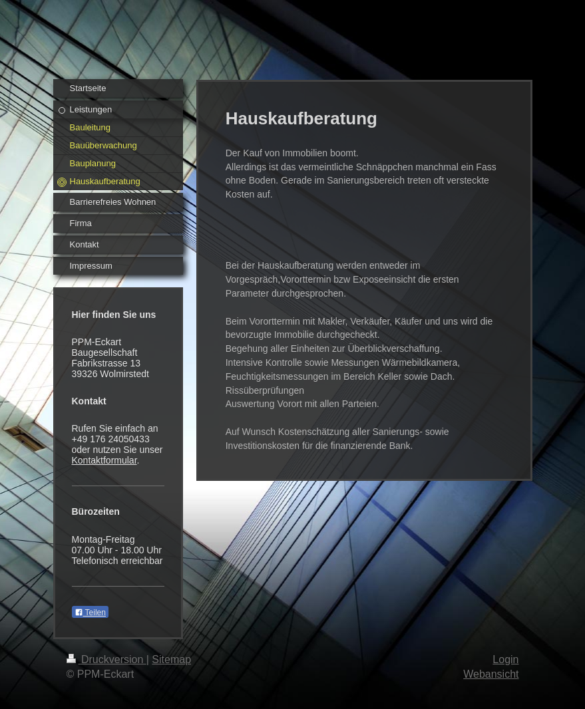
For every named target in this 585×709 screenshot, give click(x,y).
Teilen (90, 612)
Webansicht (490, 674)
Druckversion (106, 659)
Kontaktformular (104, 460)
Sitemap (171, 659)
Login (505, 659)
